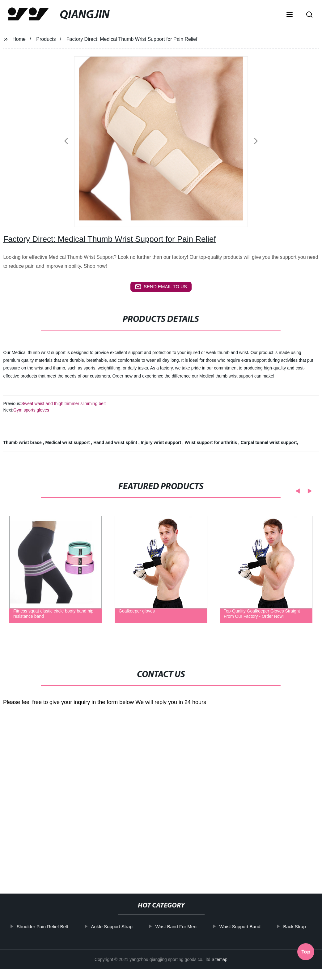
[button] (289, 15)
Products (46, 39)
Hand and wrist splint (115, 442)
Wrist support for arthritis (211, 442)
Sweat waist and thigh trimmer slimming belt (63, 403)
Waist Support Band (255, 926)
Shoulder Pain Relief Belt (58, 926)
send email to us (161, 287)
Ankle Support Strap (127, 926)
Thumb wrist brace (23, 442)
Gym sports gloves (31, 410)
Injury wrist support (161, 442)
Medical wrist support (68, 442)
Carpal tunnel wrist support (269, 442)
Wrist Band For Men (191, 926)
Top (306, 952)
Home (19, 39)
